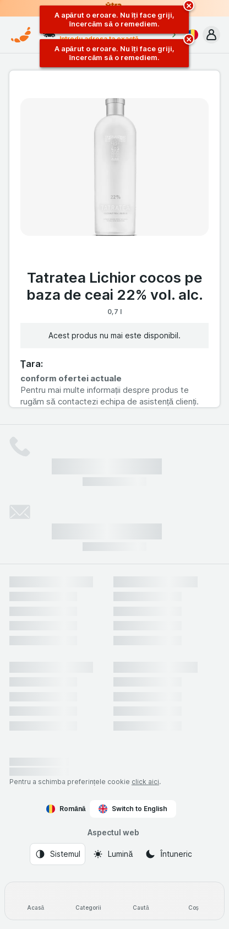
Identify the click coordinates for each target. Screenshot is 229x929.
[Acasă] (36, 901)
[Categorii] (88, 901)
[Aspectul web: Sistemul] (57, 854)
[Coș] (194, 901)
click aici (145, 781)
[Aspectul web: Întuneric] (168, 854)
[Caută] (141, 901)
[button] (211, 35)
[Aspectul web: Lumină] (113, 854)
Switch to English (133, 808)
